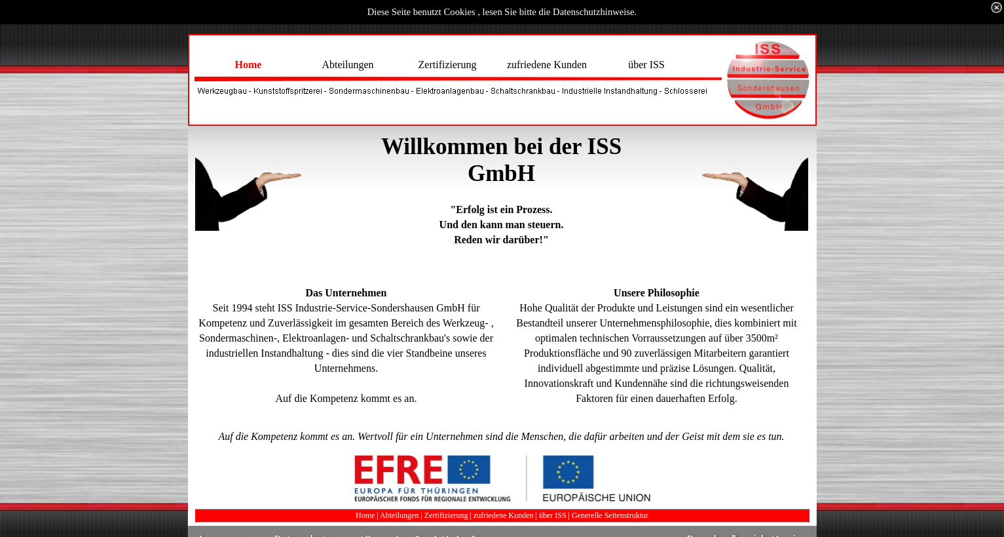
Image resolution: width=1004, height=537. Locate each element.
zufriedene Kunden (504, 515)
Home (365, 515)
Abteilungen (399, 515)
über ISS (553, 515)
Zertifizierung (446, 515)
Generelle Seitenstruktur (610, 515)
